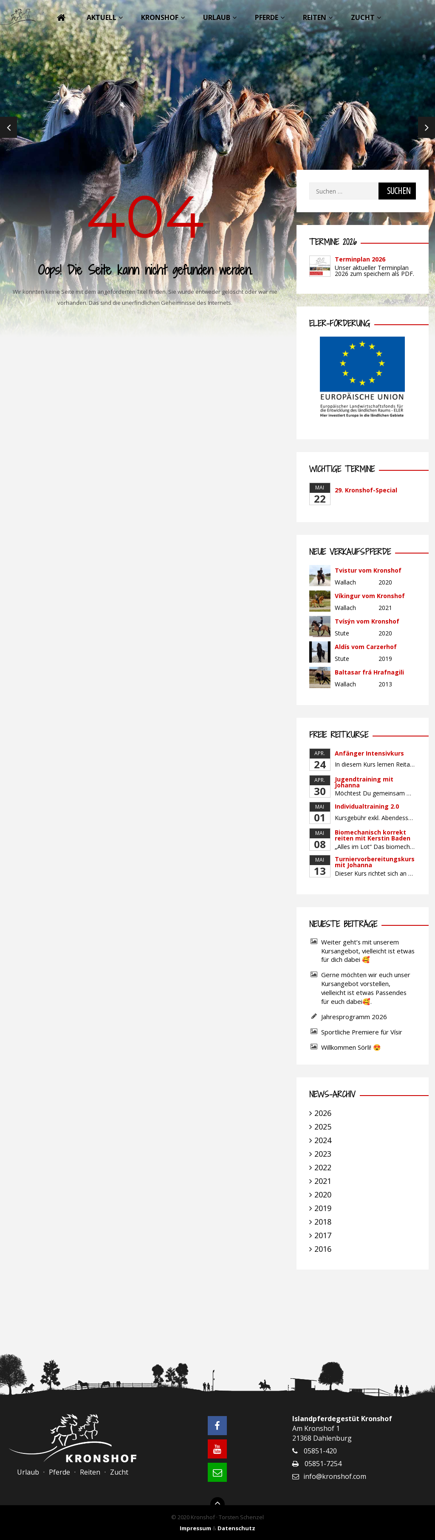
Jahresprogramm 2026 (354, 1016)
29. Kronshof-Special (366, 490)
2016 (322, 1249)
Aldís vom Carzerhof (366, 647)
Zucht (363, 17)
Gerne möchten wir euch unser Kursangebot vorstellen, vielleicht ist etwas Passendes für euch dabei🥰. (365, 988)
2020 (322, 1194)
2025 (322, 1126)
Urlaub (216, 17)
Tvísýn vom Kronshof (367, 621)
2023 (322, 1154)
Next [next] (426, 127)
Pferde (266, 17)
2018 (322, 1222)
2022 (322, 1167)
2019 (322, 1208)
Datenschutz (236, 1528)
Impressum (195, 1528)
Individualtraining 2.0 (367, 806)
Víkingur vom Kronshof (370, 596)
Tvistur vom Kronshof (368, 570)
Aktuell (101, 17)
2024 (322, 1140)
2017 (322, 1235)
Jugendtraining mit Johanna (364, 782)
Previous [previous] (8, 127)
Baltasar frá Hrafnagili (369, 672)
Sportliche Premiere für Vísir (361, 1032)
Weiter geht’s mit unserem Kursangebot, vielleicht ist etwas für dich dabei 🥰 (368, 951)
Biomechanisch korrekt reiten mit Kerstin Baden (372, 835)
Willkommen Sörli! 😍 (352, 1047)
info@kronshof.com (334, 1476)
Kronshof (159, 17)
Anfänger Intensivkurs (369, 753)
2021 (322, 1181)
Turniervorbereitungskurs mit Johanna (375, 862)
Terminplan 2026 (360, 259)
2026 (322, 1113)
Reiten (314, 17)
